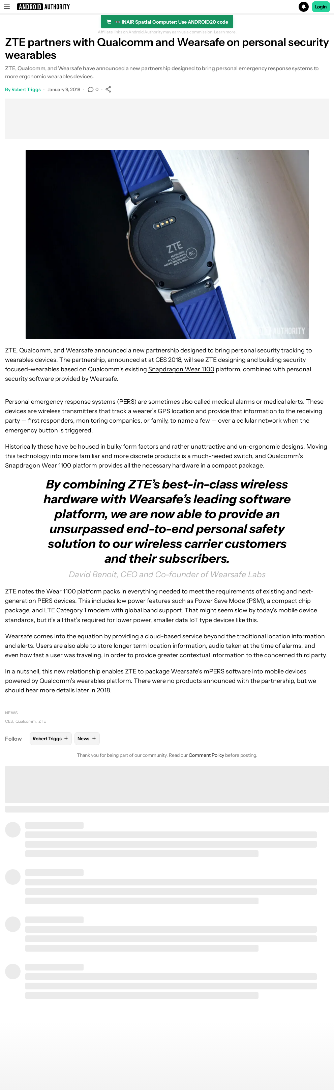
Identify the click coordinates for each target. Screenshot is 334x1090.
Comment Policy (206, 755)
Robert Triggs (26, 89)
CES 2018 (168, 360)
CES (9, 721)
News (11, 712)
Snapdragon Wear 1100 (181, 369)
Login (321, 7)
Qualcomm (26, 721)
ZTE (42, 721)
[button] (167, 7)
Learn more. (225, 32)
